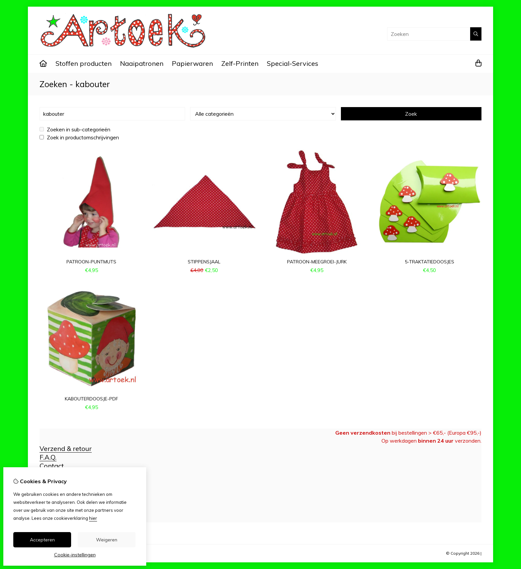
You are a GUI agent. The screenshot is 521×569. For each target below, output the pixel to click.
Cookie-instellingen (75, 555)
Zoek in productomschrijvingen (79, 137)
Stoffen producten (83, 63)
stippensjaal (204, 262)
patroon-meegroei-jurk (317, 262)
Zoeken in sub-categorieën (75, 129)
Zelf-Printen (240, 63)
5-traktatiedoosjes (429, 262)
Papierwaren (192, 63)
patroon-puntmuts (91, 262)
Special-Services (292, 63)
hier (93, 518)
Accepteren (42, 540)
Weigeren (106, 540)
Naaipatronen (141, 63)
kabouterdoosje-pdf (91, 399)
